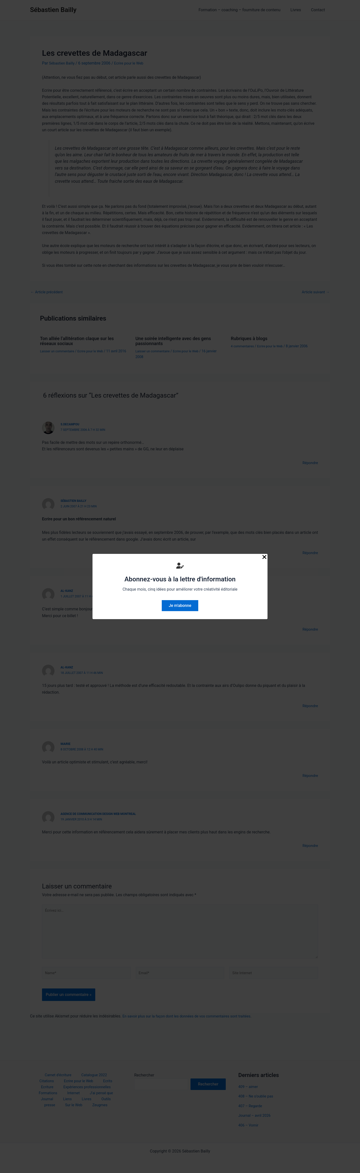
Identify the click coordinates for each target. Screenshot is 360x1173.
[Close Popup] (264, 557)
